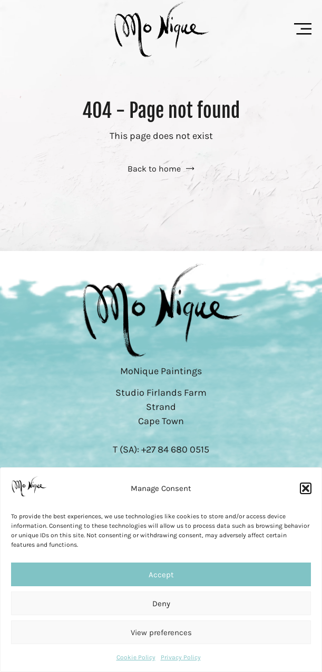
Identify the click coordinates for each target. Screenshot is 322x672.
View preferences (161, 632)
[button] (305, 488)
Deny (161, 603)
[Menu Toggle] (302, 29)
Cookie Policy (135, 657)
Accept (161, 574)
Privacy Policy (181, 657)
